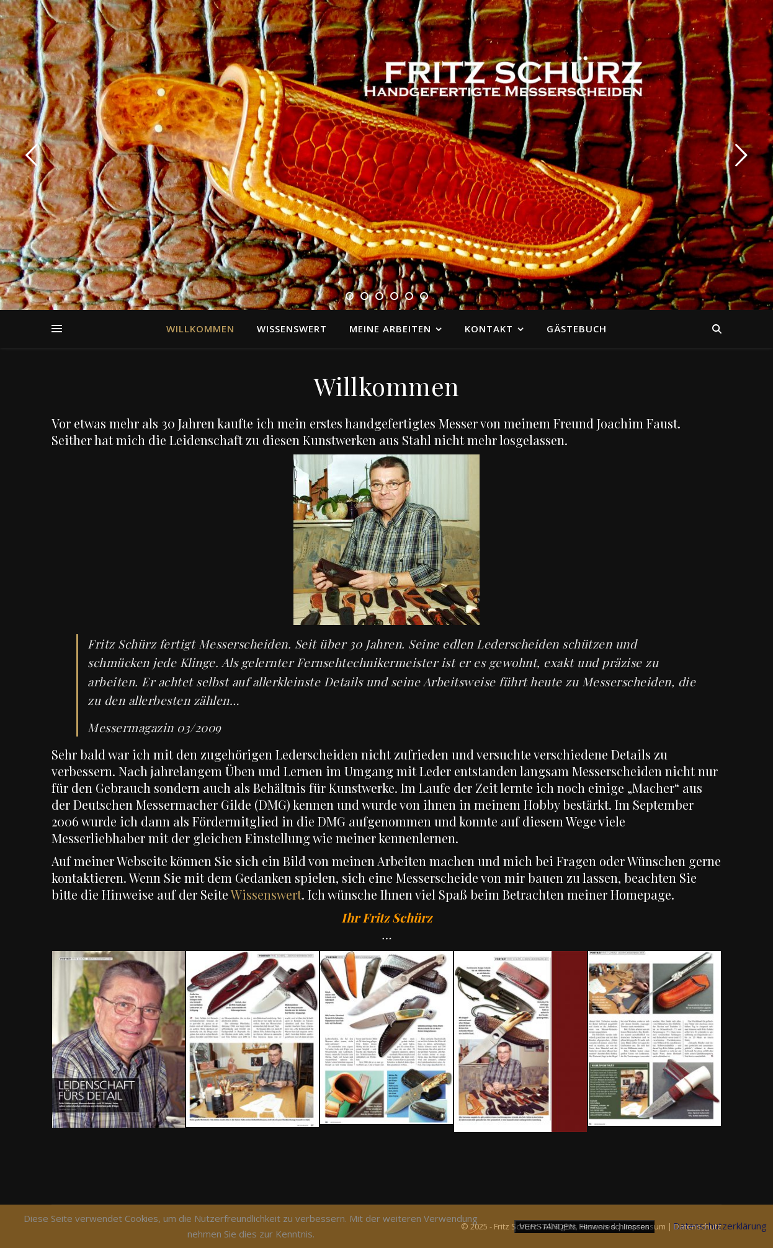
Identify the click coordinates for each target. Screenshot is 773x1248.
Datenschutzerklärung (720, 1226)
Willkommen (200, 328)
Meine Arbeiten (390, 328)
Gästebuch (577, 328)
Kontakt (489, 328)
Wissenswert (292, 328)
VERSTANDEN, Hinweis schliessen (584, 1226)
